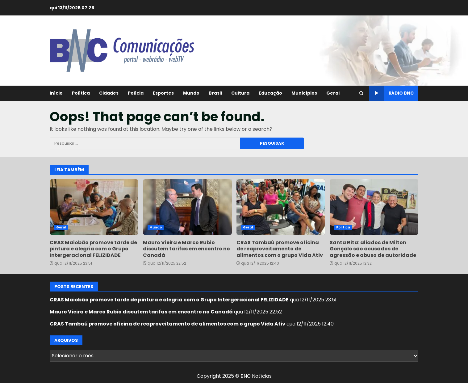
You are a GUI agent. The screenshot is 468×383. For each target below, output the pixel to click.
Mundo (191, 93)
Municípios (304, 93)
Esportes (163, 93)
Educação (270, 93)
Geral (333, 93)
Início (56, 93)
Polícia (136, 93)
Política (81, 93)
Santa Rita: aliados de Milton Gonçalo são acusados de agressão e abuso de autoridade (374, 207)
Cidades (109, 93)
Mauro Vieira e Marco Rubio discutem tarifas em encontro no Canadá (187, 207)
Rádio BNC (391, 93)
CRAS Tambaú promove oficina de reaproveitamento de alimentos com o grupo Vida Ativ (280, 207)
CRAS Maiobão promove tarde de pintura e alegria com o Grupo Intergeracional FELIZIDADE (94, 207)
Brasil (215, 93)
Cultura (240, 93)
